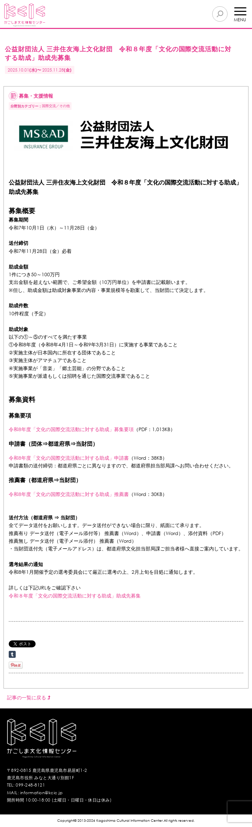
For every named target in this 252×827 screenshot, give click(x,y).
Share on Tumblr (12, 654)
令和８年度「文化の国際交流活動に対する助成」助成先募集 (75, 595)
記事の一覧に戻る (28, 697)
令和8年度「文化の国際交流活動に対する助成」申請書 (69, 457)
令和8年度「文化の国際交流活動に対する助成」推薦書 (69, 494)
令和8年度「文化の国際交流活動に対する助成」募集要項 (71, 429)
